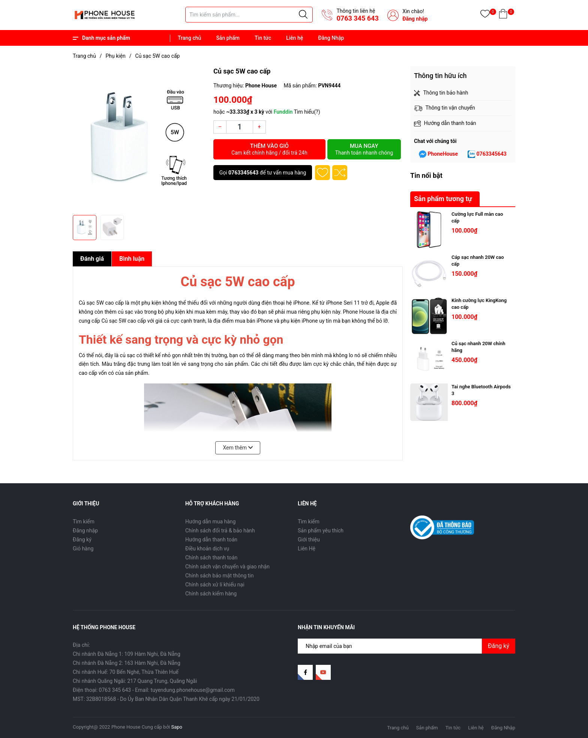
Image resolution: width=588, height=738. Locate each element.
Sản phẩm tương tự (443, 199)
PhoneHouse (443, 154)
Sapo (177, 727)
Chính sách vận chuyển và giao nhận (227, 567)
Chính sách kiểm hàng (211, 594)
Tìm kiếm (83, 522)
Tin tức (263, 38)
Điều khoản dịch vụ (207, 549)
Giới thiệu (309, 540)
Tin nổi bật (426, 175)
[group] (139, 138)
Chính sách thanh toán (211, 558)
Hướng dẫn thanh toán (211, 540)
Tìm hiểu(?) (307, 112)
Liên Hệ (306, 549)
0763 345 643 (357, 18)
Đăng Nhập (331, 38)
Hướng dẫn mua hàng (210, 522)
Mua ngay (364, 149)
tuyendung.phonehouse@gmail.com (193, 690)
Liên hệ (294, 38)
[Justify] (303, 14)
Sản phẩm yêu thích (321, 531)
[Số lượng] (239, 127)
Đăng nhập (415, 19)
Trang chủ (189, 38)
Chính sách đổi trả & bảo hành (220, 531)
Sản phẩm (228, 38)
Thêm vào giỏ (269, 149)
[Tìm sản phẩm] (249, 14)
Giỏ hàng (83, 549)
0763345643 (243, 173)
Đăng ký (82, 540)
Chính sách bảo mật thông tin (219, 576)
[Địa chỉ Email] (406, 646)
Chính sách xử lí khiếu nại (214, 585)
